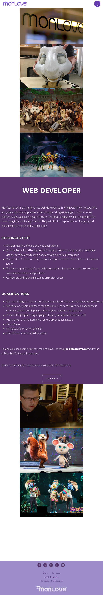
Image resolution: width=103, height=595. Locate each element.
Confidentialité (52, 577)
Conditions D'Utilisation (51, 581)
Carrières (56, 573)
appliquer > (51, 378)
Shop (45, 573)
